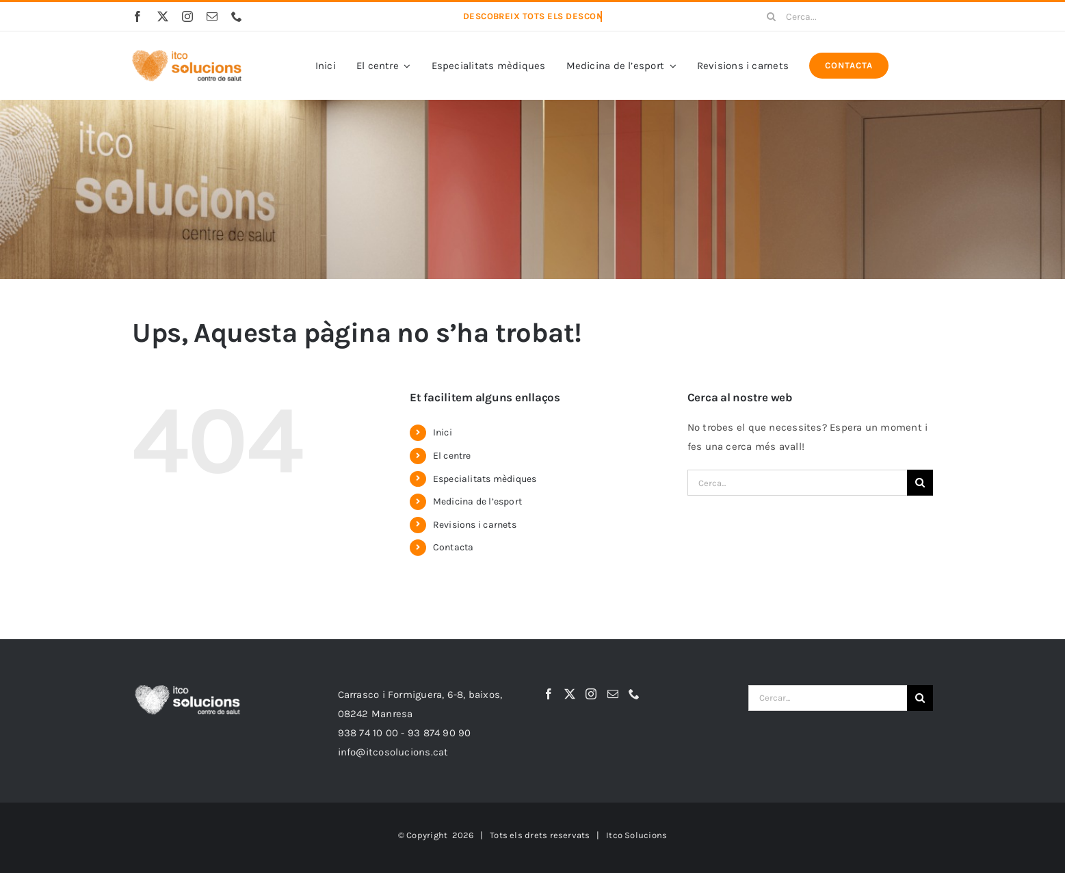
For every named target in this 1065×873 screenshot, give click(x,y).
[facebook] (137, 16)
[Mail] (612, 693)
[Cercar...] (827, 698)
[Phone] (634, 693)
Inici (442, 432)
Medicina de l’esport (478, 501)
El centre (452, 455)
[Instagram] (591, 693)
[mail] (212, 16)
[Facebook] (548, 693)
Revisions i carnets (474, 524)
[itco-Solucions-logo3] (186, 55)
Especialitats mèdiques (485, 479)
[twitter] (162, 16)
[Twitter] (569, 693)
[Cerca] (771, 16)
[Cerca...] (844, 16)
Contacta (453, 547)
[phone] (236, 16)
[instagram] (187, 16)
